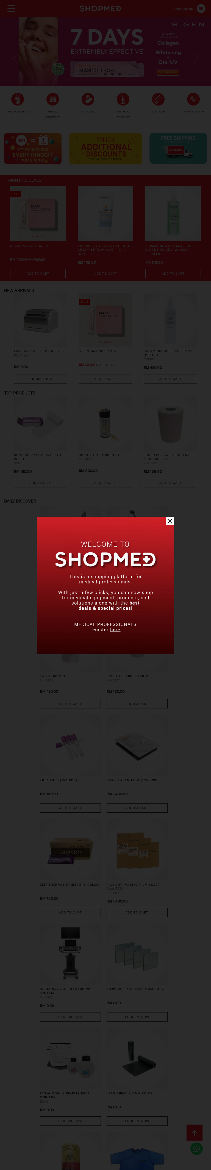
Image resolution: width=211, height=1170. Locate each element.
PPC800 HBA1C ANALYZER (145, 924)
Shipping (104, 1115)
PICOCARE (41, 570)
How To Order (50, 1115)
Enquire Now (41, 389)
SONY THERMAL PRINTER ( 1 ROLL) (40, 471)
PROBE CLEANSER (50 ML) (52, 659)
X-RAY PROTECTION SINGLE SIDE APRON (100, 924)
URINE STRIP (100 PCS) (102, 469)
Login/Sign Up (179, 8)
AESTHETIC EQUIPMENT (123, 114)
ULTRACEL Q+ (94, 570)
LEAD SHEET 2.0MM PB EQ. (149, 834)
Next (194, 63)
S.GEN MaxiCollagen (31, 254)
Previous (16, 63)
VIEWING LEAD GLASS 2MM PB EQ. (52, 834)
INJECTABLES (159, 114)
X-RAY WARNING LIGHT (47, 924)
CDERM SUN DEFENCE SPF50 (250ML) (165, 365)
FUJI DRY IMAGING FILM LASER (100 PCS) (99, 748)
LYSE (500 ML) (144, 570)
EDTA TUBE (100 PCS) (102, 656)
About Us (20, 1115)
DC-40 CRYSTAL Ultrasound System (146, 748)
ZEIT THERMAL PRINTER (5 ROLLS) (50, 745)
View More (105, 1058)
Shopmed (153, 1163)
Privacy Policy (101, 1123)
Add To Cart (38, 281)
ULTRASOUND (89, 115)
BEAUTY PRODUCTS (193, 114)
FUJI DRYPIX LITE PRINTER (40, 362)
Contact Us (22, 1123)
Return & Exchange (138, 1115)
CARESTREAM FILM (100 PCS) (149, 659)
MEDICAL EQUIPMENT (53, 114)
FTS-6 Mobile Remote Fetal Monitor (95, 837)
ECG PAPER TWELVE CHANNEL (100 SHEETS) (167, 471)
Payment (79, 1115)
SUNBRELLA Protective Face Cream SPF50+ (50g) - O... (104, 259)
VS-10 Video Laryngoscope (96, 1010)
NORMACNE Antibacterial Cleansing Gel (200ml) (172, 256)
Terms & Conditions (60, 1123)
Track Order (177, 1115)
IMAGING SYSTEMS (17, 114)
